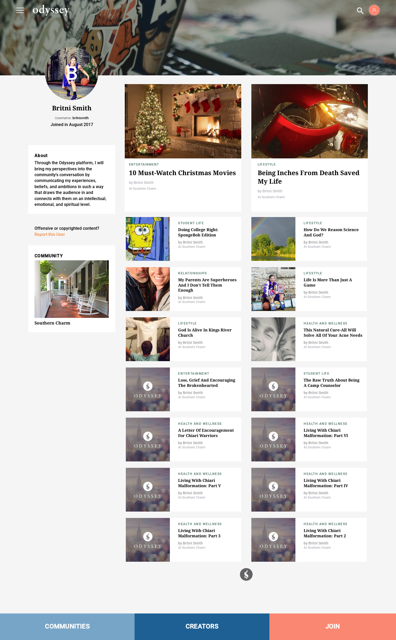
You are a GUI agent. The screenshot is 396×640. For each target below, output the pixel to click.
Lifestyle (267, 164)
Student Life (191, 223)
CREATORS (202, 626)
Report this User (50, 234)
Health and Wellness (325, 323)
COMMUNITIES (67, 626)
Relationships (192, 273)
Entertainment (144, 164)
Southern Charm (52, 323)
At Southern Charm (142, 189)
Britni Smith (144, 182)
